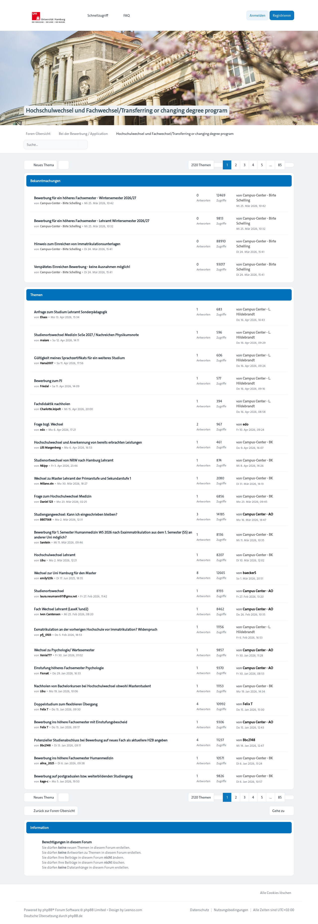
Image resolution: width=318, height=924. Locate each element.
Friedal (44, 386)
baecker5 (249, 572)
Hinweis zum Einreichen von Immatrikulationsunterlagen (77, 243)
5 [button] (262, 164)
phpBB (47, 909)
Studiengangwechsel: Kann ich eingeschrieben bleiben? (75, 514)
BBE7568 (45, 519)
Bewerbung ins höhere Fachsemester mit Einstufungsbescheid (80, 722)
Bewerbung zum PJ (48, 380)
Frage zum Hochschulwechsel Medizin (62, 496)
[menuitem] (95, 15)
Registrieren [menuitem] (282, 15)
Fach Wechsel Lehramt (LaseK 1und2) (61, 609)
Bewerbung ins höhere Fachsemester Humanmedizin (73, 758)
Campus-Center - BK (258, 442)
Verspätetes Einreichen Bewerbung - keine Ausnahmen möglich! (82, 266)
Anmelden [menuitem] (257, 15)
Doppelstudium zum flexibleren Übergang (65, 704)
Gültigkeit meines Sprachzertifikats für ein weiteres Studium (79, 357)
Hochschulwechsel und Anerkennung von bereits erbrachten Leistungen (88, 442)
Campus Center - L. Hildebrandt (253, 312)
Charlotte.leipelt (50, 409)
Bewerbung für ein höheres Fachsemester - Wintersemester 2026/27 (85, 197)
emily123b (46, 578)
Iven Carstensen (50, 614)
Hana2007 (46, 363)
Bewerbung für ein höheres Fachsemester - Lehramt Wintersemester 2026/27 (91, 220)
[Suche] (73, 144)
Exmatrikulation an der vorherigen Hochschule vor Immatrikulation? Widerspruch (95, 629)
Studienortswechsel (49, 590)
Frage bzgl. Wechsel (48, 424)
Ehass (43, 317)
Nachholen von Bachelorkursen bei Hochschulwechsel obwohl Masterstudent (92, 686)
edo (42, 429)
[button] (289, 165)
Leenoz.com (133, 909)
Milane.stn (47, 483)
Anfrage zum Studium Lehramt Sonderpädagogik (70, 311)
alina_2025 (47, 763)
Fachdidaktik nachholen (52, 403)
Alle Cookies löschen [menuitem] (272, 892)
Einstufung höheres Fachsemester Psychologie (69, 668)
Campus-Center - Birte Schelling (60, 203)
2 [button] (236, 164)
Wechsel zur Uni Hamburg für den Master (65, 573)
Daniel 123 (46, 501)
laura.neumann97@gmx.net (58, 596)
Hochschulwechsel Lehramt (54, 554)
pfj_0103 (45, 634)
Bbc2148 (45, 745)
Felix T (44, 709)
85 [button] (280, 164)
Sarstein (45, 542)
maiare (44, 340)
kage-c (44, 781)
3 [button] (244, 164)
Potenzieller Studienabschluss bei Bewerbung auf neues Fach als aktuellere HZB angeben (100, 740)
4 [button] (253, 164)
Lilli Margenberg (50, 447)
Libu (42, 560)
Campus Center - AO (258, 514)
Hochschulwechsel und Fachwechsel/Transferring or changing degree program (126, 111)
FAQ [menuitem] (123, 15)
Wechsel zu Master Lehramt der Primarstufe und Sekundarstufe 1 (82, 478)
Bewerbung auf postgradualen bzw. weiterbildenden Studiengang (83, 776)
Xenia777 (46, 655)
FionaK (44, 673)
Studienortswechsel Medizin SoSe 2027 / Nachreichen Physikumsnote (86, 334)
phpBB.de (75, 915)
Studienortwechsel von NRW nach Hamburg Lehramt (73, 460)
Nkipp (44, 465)
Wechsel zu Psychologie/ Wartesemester (64, 650)
